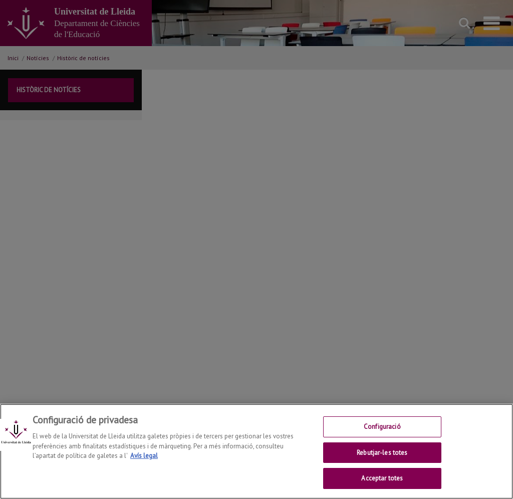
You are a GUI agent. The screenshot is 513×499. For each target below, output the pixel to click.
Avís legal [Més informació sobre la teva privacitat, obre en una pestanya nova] (144, 455)
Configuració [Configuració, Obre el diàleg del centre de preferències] (382, 426)
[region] (256, 451)
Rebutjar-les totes (382, 452)
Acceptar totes (382, 478)
